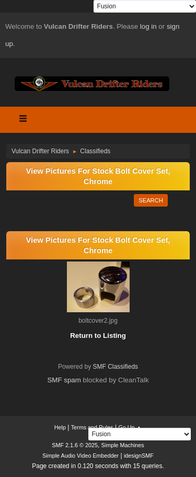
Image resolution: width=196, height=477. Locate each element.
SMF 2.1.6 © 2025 (75, 445)
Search (151, 200)
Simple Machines (122, 445)
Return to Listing (98, 335)
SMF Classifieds (116, 366)
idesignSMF (139, 455)
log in (148, 26)
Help (60, 427)
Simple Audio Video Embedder (80, 455)
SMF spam (63, 380)
